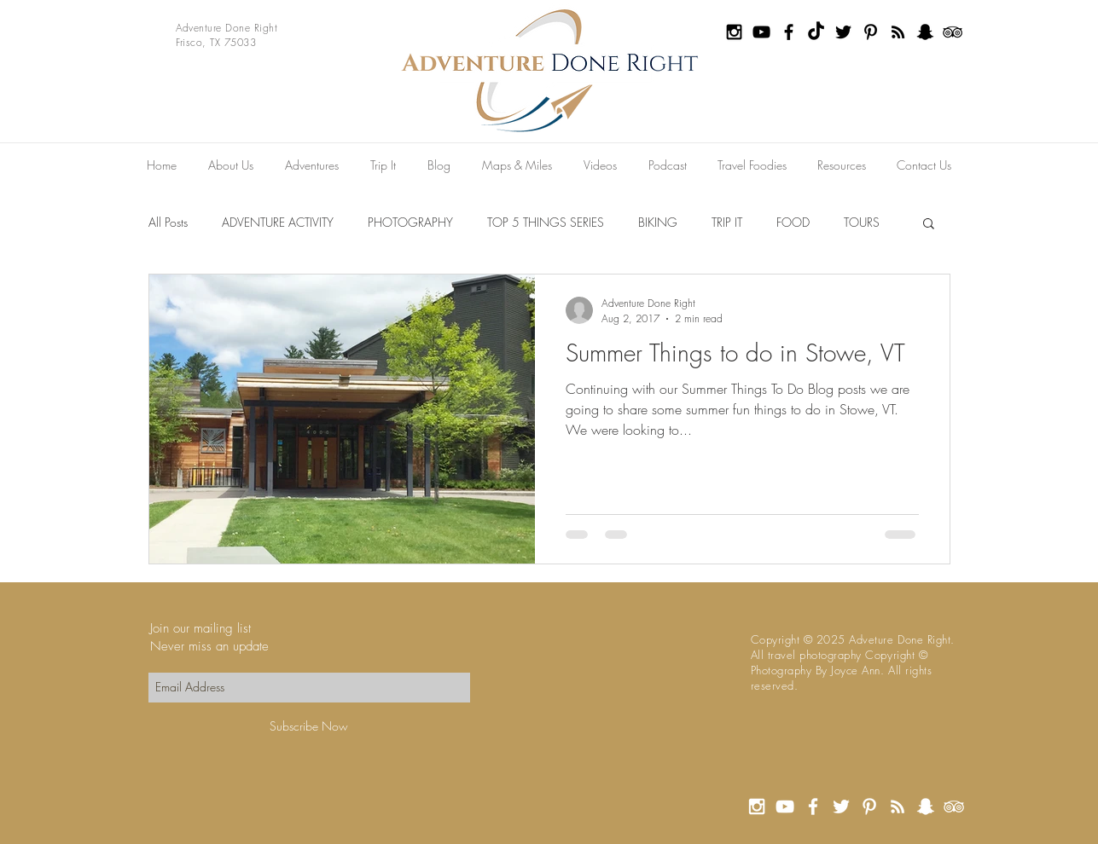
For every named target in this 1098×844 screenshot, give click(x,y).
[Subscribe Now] (309, 727)
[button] (929, 225)
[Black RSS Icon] (898, 32)
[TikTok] (816, 32)
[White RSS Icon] (897, 806)
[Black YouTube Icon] (761, 32)
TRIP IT (727, 222)
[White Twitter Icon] (841, 806)
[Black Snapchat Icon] (925, 32)
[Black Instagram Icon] (734, 32)
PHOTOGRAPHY (410, 222)
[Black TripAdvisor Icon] (952, 32)
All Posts (168, 222)
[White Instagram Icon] (757, 806)
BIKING (657, 222)
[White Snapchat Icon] (926, 806)
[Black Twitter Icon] (843, 32)
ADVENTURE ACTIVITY (278, 222)
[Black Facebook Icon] (788, 32)
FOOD (793, 222)
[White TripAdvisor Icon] (954, 806)
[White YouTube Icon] (785, 806)
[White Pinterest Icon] (869, 806)
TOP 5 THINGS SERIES (545, 222)
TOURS (862, 222)
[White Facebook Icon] (813, 806)
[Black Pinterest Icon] (870, 32)
